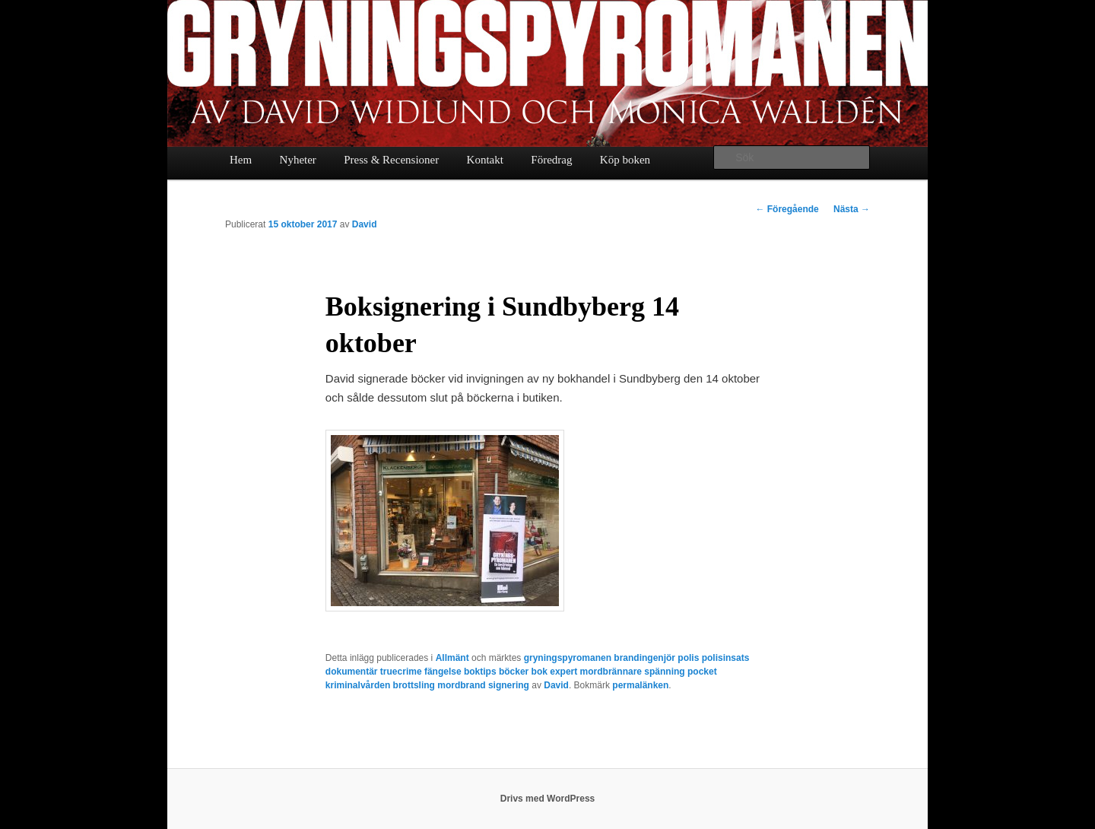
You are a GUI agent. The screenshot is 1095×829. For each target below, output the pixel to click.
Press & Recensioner (391, 160)
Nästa (851, 209)
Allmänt (452, 658)
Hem (241, 160)
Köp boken (625, 160)
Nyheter (298, 160)
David (364, 224)
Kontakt (485, 160)
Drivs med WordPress (547, 798)
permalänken (640, 685)
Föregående (786, 209)
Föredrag (551, 160)
